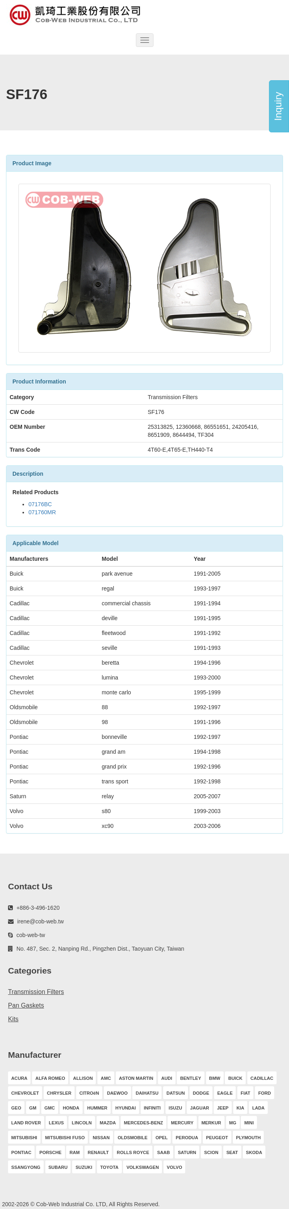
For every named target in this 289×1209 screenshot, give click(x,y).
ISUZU (175, 1108)
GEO (16, 1108)
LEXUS (56, 1122)
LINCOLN (82, 1122)
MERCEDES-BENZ (143, 1122)
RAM (74, 1152)
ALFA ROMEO (50, 1078)
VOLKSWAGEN (142, 1167)
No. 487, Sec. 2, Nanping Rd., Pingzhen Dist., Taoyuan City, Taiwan (100, 948)
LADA (258, 1108)
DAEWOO (117, 1093)
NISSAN (101, 1137)
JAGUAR (199, 1108)
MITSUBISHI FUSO (65, 1137)
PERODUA (187, 1137)
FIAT (245, 1093)
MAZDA (108, 1122)
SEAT (232, 1152)
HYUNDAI (125, 1108)
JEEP (222, 1108)
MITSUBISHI (24, 1137)
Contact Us (30, 886)
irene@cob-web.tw (40, 921)
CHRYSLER (59, 1093)
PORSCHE (50, 1152)
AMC (106, 1078)
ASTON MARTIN (136, 1078)
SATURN (187, 1152)
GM (32, 1108)
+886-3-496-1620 (38, 908)
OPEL (162, 1137)
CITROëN (89, 1093)
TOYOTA (109, 1167)
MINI (249, 1122)
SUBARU (58, 1167)
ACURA (19, 1078)
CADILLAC (262, 1078)
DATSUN (175, 1093)
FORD (264, 1093)
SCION (211, 1152)
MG (232, 1122)
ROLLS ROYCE (133, 1152)
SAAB (163, 1152)
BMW (214, 1078)
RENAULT (98, 1152)
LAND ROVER (26, 1122)
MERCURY (182, 1122)
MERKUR (211, 1122)
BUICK (235, 1078)
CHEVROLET (25, 1093)
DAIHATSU (146, 1093)
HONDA (71, 1108)
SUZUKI (83, 1167)
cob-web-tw (30, 935)
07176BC (40, 504)
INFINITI (152, 1108)
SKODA (254, 1152)
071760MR (42, 512)
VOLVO (174, 1167)
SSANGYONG (25, 1167)
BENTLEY (190, 1078)
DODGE (201, 1093)
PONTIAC (21, 1152)
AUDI (166, 1078)
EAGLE (225, 1093)
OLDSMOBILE (132, 1137)
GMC (49, 1108)
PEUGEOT (217, 1137)
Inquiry (278, 106)
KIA (240, 1108)
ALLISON (83, 1078)
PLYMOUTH (248, 1137)
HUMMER (97, 1108)
